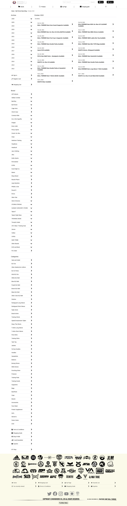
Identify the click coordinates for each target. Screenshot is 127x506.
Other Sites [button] (63, 503)
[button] (105, 7)
